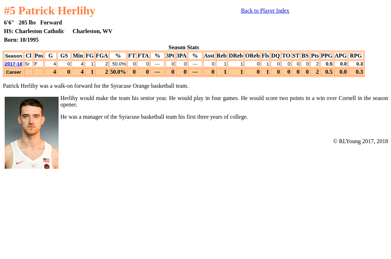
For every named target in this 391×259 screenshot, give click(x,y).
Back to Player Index (265, 11)
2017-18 (13, 64)
